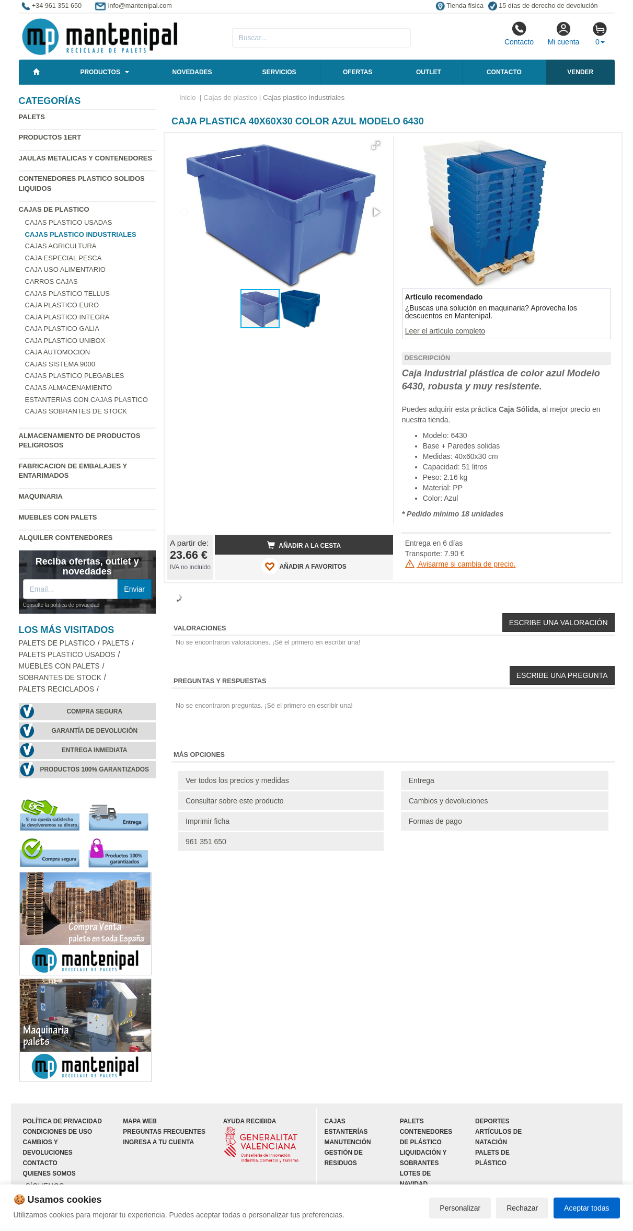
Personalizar (460, 1208)
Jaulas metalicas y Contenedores (86, 158)
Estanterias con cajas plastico (86, 400)
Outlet (428, 72)
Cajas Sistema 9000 (60, 364)
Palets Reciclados (57, 689)
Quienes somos (49, 1173)
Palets (32, 117)
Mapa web (140, 1121)
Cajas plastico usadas (68, 222)
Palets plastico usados (67, 655)
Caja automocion (57, 352)
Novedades (192, 72)
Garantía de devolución (94, 730)
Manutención (348, 1142)
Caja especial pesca (63, 258)
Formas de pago (435, 821)
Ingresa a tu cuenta (158, 1142)
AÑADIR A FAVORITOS (304, 566)
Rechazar (522, 1208)
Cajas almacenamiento (68, 388)
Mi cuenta (564, 33)
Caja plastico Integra (67, 317)
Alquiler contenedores (66, 538)
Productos (100, 72)
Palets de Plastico (57, 643)
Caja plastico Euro (62, 305)
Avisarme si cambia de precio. (460, 564)
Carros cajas (51, 281)
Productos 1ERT (50, 137)
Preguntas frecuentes (164, 1131)
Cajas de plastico (54, 209)
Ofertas (357, 72)
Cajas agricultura (61, 246)
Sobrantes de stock (60, 678)
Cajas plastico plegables (74, 375)
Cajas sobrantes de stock (76, 411)
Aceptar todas (586, 1208)
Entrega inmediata (94, 750)
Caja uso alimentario (65, 269)
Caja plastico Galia (62, 328)
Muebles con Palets (58, 517)
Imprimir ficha (207, 821)
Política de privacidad (62, 1121)
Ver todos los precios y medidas (237, 780)
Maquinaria (41, 496)
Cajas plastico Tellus (67, 293)
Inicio (187, 97)
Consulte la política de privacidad (61, 605)
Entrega (421, 780)
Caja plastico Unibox (65, 340)
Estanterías (346, 1131)
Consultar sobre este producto (235, 801)
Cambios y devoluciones (448, 801)
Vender (580, 72)
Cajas (335, 1121)
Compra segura (94, 711)
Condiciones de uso (58, 1131)
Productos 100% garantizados (94, 769)
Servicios (279, 72)
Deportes (492, 1121)
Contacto (519, 33)
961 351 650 (206, 841)
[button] (375, 145)
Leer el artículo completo (445, 331)
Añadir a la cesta (304, 545)
